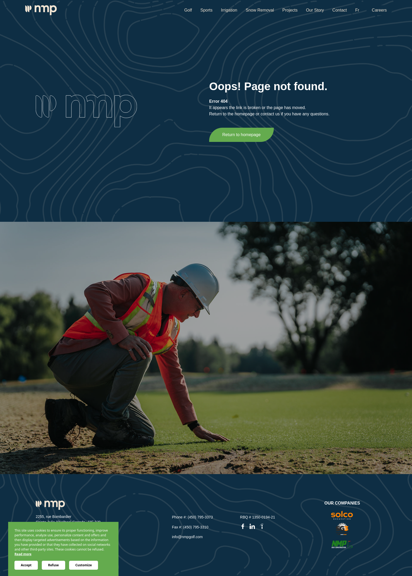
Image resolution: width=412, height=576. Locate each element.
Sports (206, 10)
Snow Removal (260, 10)
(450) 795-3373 (200, 517)
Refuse (53, 565)
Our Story (315, 10)
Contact (339, 10)
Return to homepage (241, 134)
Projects (290, 10)
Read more (22, 554)
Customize (83, 565)
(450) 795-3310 (195, 527)
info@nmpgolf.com (187, 537)
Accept (26, 565)
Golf (188, 10)
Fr (357, 10)
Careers (379, 10)
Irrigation (229, 10)
